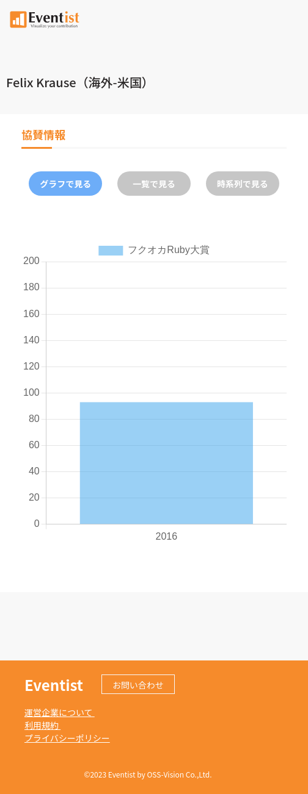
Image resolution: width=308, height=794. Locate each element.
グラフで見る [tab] (65, 183)
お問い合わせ (138, 685)
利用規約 (42, 725)
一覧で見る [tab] (154, 183)
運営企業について (59, 712)
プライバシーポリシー (67, 738)
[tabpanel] (154, 392)
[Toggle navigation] (291, 18)
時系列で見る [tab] (242, 183)
